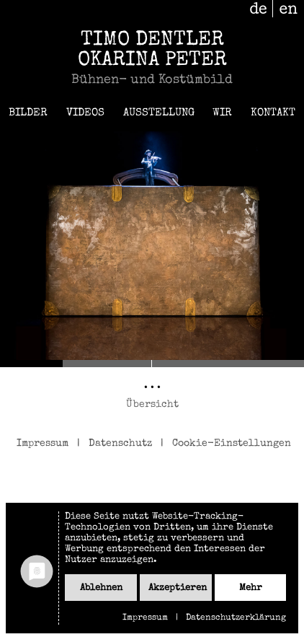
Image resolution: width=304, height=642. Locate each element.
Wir (222, 112)
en (289, 8)
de (258, 8)
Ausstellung (159, 112)
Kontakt (273, 112)
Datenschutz (120, 444)
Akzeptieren (177, 588)
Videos (85, 112)
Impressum (42, 444)
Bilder (28, 112)
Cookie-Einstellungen (231, 444)
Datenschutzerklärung (236, 618)
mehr (250, 588)
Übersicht (152, 405)
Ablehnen (101, 588)
